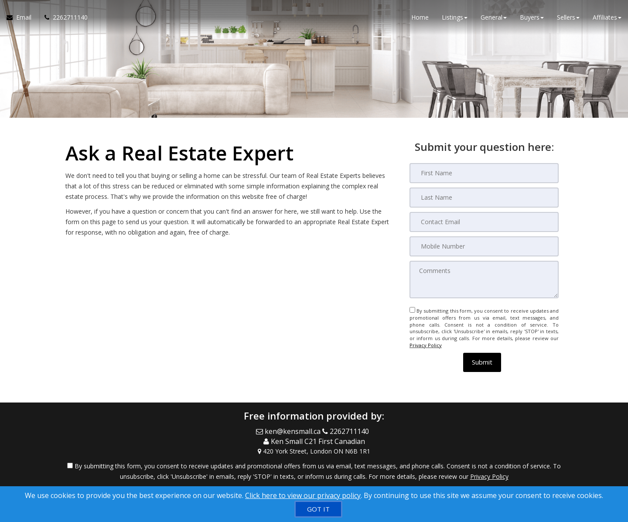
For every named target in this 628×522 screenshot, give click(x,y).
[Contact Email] (484, 222)
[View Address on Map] (314, 451)
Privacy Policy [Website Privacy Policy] (426, 345)
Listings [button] (455, 17)
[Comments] (484, 279)
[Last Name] (484, 198)
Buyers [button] (532, 17)
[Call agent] (63, 17)
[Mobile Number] (484, 246)
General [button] (494, 17)
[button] (482, 362)
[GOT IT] (318, 509)
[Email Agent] (22, 17)
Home (420, 17)
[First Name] (484, 173)
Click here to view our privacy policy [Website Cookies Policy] (303, 495)
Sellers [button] (568, 17)
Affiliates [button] (607, 17)
